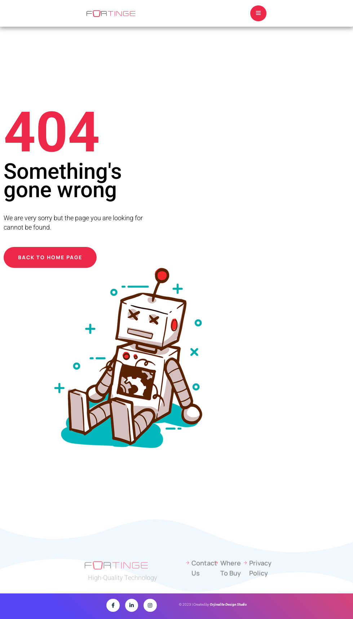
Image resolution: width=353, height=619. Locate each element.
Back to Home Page (50, 257)
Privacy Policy (260, 576)
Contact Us (202, 576)
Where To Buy (230, 576)
